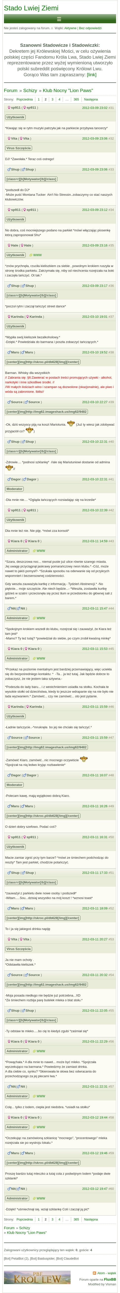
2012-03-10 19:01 (95, 316)
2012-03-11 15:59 (95, 706)
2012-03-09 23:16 (95, 245)
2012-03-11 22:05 (95, 1010)
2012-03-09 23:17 (95, 286)
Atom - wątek (106, 1273)
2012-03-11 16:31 (95, 837)
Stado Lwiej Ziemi (31, 8)
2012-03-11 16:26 (95, 806)
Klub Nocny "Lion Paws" (68, 90)
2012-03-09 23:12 (95, 210)
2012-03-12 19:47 (95, 1189)
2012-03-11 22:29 (95, 1041)
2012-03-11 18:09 (95, 908)
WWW (37, 255)
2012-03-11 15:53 (95, 649)
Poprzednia (25, 99)
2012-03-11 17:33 (95, 873)
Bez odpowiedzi (90, 28)
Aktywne (70, 28)
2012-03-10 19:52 (95, 352)
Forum (11, 90)
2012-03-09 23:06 (95, 138)
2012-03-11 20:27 (95, 939)
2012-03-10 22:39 (95, 510)
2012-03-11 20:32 (95, 975)
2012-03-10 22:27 (95, 402)
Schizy (30, 90)
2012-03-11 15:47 (95, 608)
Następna (91, 99)
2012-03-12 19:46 (95, 1153)
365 (76, 99)
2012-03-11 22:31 (95, 1086)
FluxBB (110, 1279)
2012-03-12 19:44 (95, 1117)
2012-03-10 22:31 (95, 441)
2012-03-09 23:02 (95, 108)
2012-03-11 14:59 (95, 541)
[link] (92, 74)
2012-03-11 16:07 (95, 775)
